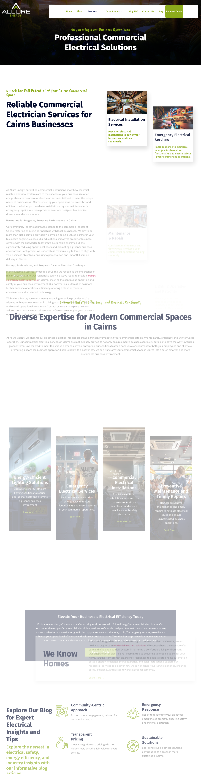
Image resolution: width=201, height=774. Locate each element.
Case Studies (114, 11)
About (80, 11)
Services (94, 11)
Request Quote (174, 11)
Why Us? (133, 11)
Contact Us (148, 11)
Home (69, 11)
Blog (160, 11)
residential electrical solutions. (130, 660)
